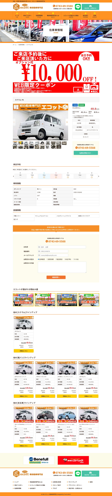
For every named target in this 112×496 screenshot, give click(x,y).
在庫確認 (41, 259)
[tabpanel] (23, 299)
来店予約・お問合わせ (90, 8)
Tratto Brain (67, 494)
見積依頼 (50, 259)
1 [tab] (44, 308)
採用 (94, 16)
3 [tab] (49, 308)
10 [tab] (68, 308)
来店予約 (67, 259)
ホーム (14, 44)
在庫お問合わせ (85, 153)
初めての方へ (27, 16)
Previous (14, 122)
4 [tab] (52, 308)
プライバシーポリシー (75, 485)
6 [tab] (57, 308)
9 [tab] (65, 308)
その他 (75, 259)
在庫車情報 (39, 16)
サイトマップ (73, 482)
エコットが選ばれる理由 (71, 16)
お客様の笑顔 (57, 482)
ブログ (55, 488)
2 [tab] (47, 308)
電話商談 (58, 259)
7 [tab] (60, 308)
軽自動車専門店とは (53, 16)
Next (67, 122)
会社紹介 (85, 16)
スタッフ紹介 (57, 485)
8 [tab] (62, 308)
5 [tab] (55, 308)
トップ (17, 16)
